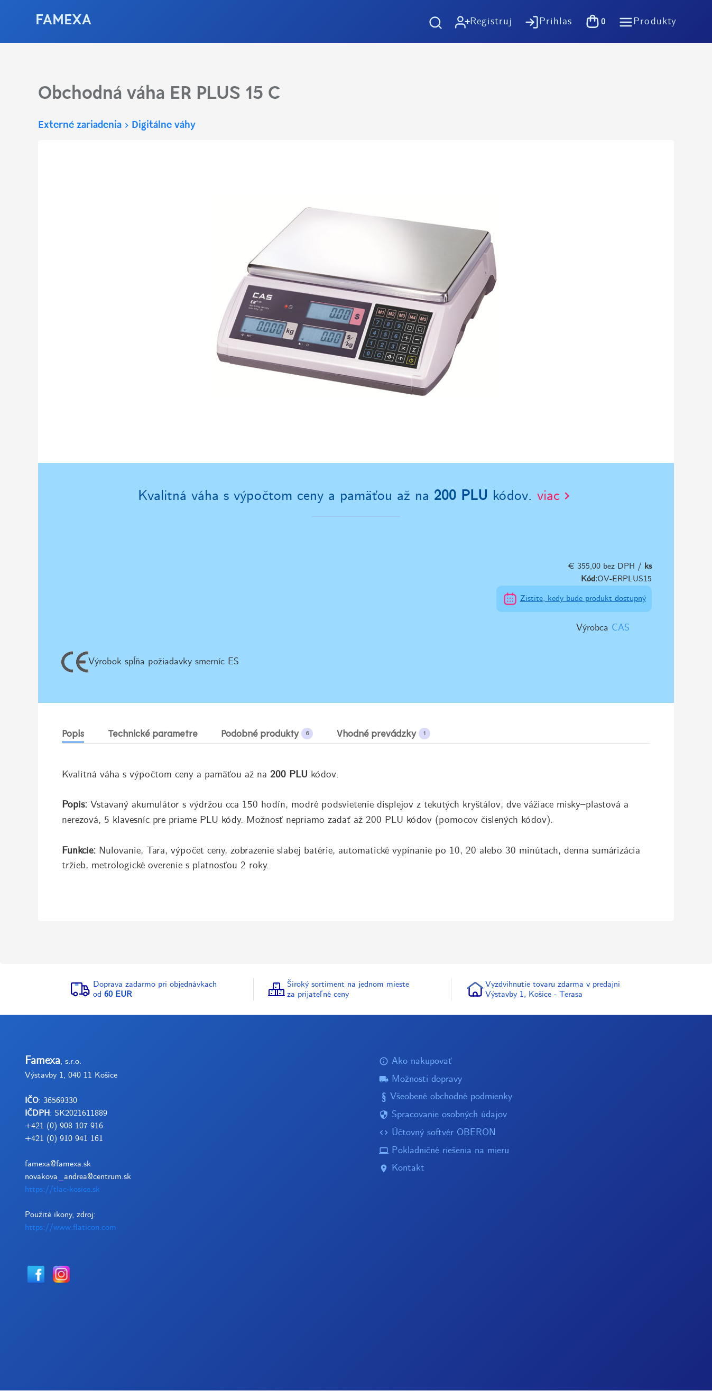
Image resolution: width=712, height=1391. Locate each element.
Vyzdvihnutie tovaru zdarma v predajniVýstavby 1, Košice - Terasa (552, 989)
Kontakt (401, 1169)
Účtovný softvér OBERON (437, 1133)
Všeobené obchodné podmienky (445, 1097)
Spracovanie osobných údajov (443, 1115)
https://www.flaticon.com (70, 1227)
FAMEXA (63, 21)
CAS (621, 628)
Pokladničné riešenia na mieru (444, 1151)
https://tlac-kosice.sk (62, 1189)
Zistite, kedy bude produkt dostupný (583, 598)
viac (555, 496)
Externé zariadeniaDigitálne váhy (117, 125)
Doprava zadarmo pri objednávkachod (155, 989)
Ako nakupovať (415, 1061)
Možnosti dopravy (420, 1079)
